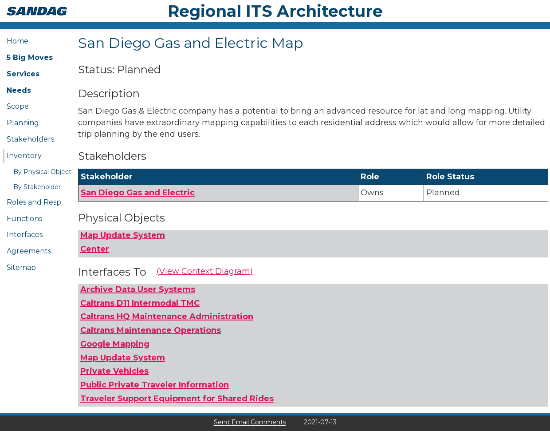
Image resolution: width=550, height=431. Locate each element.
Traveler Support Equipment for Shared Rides (177, 398)
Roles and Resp (34, 202)
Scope (18, 106)
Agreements (29, 251)
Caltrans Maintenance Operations (150, 330)
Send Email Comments (250, 422)
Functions (24, 218)
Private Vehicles (114, 371)
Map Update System (122, 235)
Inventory (24, 155)
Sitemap (21, 267)
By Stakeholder (37, 187)
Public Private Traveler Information (154, 385)
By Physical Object (42, 172)
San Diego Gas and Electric (138, 193)
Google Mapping (114, 344)
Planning (23, 123)
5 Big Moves (30, 57)
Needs (19, 90)
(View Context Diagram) (205, 271)
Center (94, 249)
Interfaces (25, 234)
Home (17, 41)
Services (23, 74)
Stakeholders (30, 139)
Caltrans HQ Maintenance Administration (166, 316)
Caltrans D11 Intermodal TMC (140, 303)
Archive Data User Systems (137, 289)
